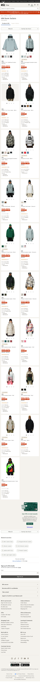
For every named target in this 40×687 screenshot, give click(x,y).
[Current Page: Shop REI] (3, 1)
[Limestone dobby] (8, 56)
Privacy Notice (31, 671)
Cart (35, 5)
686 (2, 15)
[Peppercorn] (25, 295)
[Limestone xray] (22, 295)
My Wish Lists (4, 606)
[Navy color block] (3, 295)
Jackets (10, 15)
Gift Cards (3, 616)
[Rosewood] (30, 56)
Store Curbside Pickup (26, 606)
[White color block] (22, 202)
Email (2, 570)
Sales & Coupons (25, 614)
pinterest (22, 658)
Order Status (24, 602)
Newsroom (23, 638)
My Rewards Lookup (6, 604)
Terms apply (30, 527)
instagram (12, 658)
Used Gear (3, 626)
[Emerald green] (3, 246)
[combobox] (20, 8)
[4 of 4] (14, 54)
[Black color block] (25, 202)
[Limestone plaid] (3, 341)
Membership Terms (30, 674)
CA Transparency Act (19, 674)
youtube (25, 658)
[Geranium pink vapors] (25, 341)
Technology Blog (25, 640)
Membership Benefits (6, 608)
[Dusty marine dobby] (5, 56)
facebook (18, 658)
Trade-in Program (5, 628)
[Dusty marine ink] (25, 56)
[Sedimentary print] (25, 246)
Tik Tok (15, 658)
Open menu (38, 5)
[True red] (25, 153)
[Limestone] (5, 246)
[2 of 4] (9, 54)
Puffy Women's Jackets (22, 546)
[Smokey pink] (5, 153)
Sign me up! (20, 576)
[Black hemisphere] (22, 106)
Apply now (29, 523)
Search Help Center (6, 648)
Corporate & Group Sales (7, 642)
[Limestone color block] (8, 153)
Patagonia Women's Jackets (24, 542)
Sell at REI (3, 638)
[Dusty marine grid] (3, 202)
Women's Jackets (6, 546)
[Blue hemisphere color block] (25, 389)
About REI (23, 634)
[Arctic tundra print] (3, 153)
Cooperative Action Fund (27, 636)
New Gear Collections (6, 624)
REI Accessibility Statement (20, 676)
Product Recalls (9, 674)
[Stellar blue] (28, 153)
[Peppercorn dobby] (3, 56)
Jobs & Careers (4, 634)
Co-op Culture (4, 636)
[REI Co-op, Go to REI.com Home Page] (3, 4)
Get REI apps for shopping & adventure (20, 662)
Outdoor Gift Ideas (5, 614)
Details (19, 567)
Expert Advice (15, 23)
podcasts (28, 658)
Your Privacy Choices (19, 671)
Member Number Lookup (7, 622)
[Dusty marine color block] (25, 106)
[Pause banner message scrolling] (38, 12)
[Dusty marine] (22, 56)
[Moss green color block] (30, 106)
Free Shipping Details (26, 616)
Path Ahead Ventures (26, 628)
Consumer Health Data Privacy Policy (26, 673)
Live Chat (3, 652)
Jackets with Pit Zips (7, 550)
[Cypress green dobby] (8, 341)
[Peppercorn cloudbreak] (28, 56)
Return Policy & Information (27, 604)
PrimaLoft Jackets (22, 550)
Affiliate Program (5, 640)
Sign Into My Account (6, 602)
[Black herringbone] (11, 56)
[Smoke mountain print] (22, 153)
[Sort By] (29, 29)
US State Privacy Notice (11, 673)
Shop (7, 5)
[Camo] (5, 295)
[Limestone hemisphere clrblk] (22, 389)
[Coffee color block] (28, 106)
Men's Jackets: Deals (7, 542)
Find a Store (4, 650)
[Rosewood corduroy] (11, 341)
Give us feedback (16, 561)
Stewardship (24, 642)
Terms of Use (9, 671)
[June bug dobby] (5, 341)
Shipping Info (24, 608)
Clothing (5, 15)
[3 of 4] (11, 54)
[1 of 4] (7, 54)
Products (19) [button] (5, 23)
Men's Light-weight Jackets (9, 555)
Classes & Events (25, 624)
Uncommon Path (25, 626)
